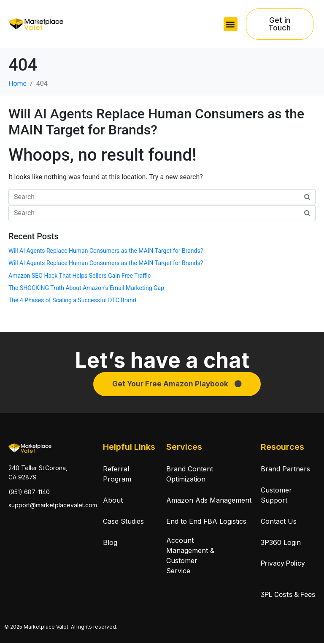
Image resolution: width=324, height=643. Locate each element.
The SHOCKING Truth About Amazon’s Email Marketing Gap (86, 288)
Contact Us (279, 521)
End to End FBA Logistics (206, 521)
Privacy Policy (283, 563)
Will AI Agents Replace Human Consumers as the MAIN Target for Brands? (156, 122)
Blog (110, 542)
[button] (231, 24)
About (113, 500)
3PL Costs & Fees (288, 595)
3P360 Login (281, 542)
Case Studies (123, 521)
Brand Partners (285, 469)
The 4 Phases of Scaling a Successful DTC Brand (72, 300)
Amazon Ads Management (208, 500)
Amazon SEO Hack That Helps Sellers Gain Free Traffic (79, 275)
